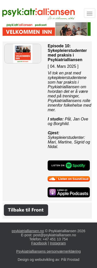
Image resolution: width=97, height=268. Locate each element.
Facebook (39, 243)
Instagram (58, 243)
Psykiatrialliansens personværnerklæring (48, 251)
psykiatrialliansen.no (28, 231)
